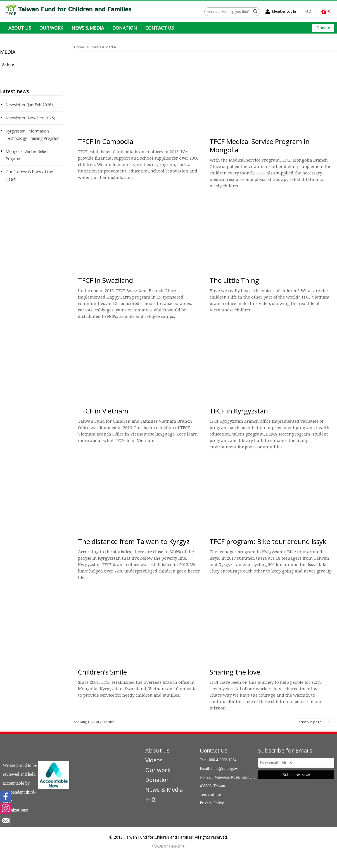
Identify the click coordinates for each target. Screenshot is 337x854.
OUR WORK (51, 28)
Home (79, 46)
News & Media (104, 46)
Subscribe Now (296, 774)
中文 (150, 799)
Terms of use (210, 794)
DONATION (124, 28)
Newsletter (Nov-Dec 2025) (30, 117)
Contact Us (213, 750)
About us (157, 750)
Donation (157, 779)
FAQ (308, 11)
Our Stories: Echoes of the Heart (29, 175)
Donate (323, 27)
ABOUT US (19, 28)
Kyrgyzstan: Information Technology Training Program (33, 134)
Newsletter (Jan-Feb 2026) (29, 104)
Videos (8, 64)
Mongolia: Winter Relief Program (27, 155)
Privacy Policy (212, 802)
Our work (157, 769)
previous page (309, 721)
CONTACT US (159, 28)
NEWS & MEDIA (88, 28)
